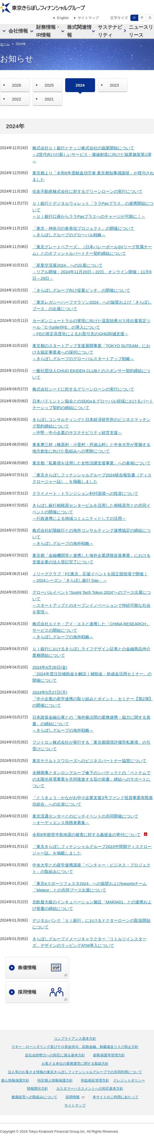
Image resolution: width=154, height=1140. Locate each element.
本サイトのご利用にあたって (116, 1097)
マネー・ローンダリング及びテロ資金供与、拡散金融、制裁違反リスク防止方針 (75, 1047)
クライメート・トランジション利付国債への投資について (85, 493)
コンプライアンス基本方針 (75, 1039)
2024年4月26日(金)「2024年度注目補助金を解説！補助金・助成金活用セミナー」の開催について (91, 674)
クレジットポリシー (129, 1080)
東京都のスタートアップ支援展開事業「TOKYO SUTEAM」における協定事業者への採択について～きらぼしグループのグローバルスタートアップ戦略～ (91, 352)
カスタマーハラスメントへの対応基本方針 (89, 1088)
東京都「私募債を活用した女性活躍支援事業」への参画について (91, 463)
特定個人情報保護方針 (55, 1080)
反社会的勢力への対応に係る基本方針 (55, 1055)
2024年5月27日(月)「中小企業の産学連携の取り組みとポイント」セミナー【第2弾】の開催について (92, 699)
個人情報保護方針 (15, 1080)
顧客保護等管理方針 (109, 1055)
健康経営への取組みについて (34, 1097)
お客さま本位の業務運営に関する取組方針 (75, 1064)
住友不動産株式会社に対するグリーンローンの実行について (87, 191)
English (63, 18)
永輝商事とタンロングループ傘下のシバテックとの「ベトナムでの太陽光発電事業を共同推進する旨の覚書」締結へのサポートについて (91, 779)
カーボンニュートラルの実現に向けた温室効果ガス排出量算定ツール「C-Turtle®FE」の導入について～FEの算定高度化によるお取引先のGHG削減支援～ (91, 327)
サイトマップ (88, 18)
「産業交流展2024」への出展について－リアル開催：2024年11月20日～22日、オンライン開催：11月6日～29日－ (91, 272)
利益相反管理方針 (95, 1080)
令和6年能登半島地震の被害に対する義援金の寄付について (86, 834)
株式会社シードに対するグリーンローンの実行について (83, 389)
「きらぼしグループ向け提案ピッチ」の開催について (81, 290)
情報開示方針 (37, 1088)
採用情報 (72, 1097)
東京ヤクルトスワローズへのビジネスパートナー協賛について (89, 760)
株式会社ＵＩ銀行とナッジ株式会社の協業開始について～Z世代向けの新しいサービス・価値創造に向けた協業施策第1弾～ (91, 154)
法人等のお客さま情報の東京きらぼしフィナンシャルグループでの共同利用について (75, 1072)
